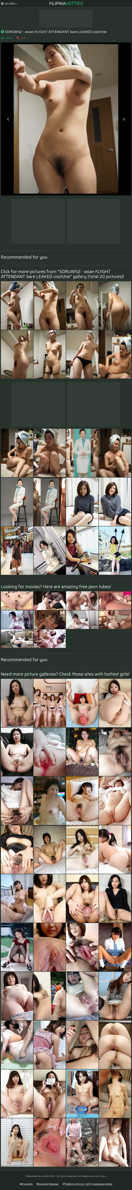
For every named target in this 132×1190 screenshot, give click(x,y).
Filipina (66, 3)
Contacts (26, 1184)
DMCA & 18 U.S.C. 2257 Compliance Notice (87, 1184)
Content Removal (47, 1184)
